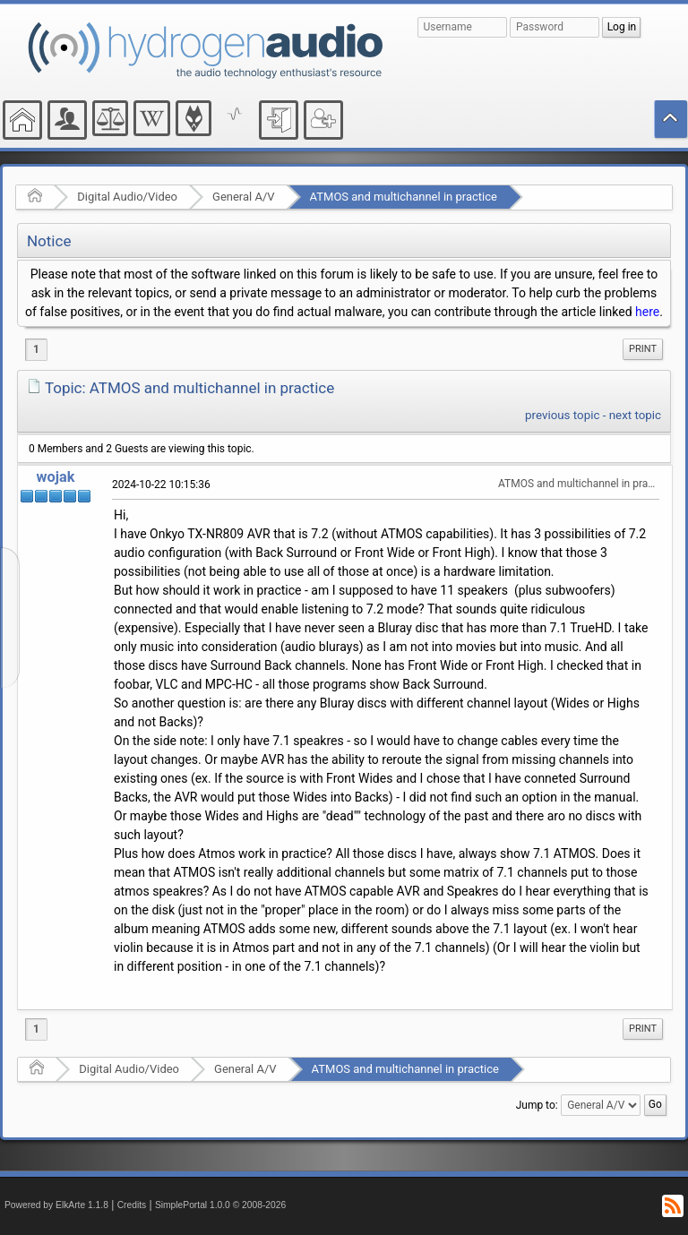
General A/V (243, 196)
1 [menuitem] (36, 349)
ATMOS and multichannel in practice (403, 196)
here (647, 311)
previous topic (562, 415)
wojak (56, 476)
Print (643, 349)
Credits (132, 1205)
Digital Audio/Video (127, 196)
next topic (635, 415)
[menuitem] (643, 349)
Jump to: (537, 1105)
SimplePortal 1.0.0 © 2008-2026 (220, 1205)
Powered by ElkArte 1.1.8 (56, 1205)
